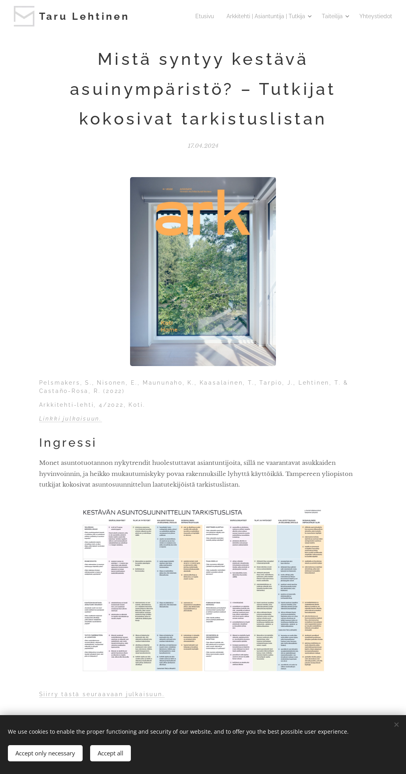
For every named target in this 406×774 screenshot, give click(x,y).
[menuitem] (209, 16)
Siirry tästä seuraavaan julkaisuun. (102, 694)
